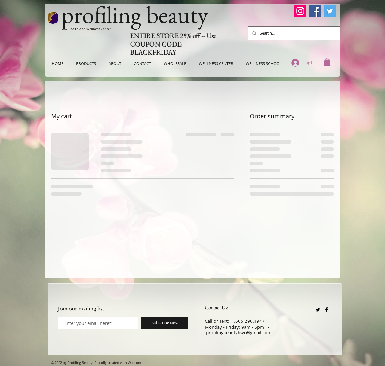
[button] (327, 62)
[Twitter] (330, 11)
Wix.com (134, 362)
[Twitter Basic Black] (318, 309)
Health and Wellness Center (89, 28)
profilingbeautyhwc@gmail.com (239, 332)
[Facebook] (315, 11)
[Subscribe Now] (164, 323)
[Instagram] (300, 11)
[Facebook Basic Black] (326, 309)
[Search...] (293, 33)
